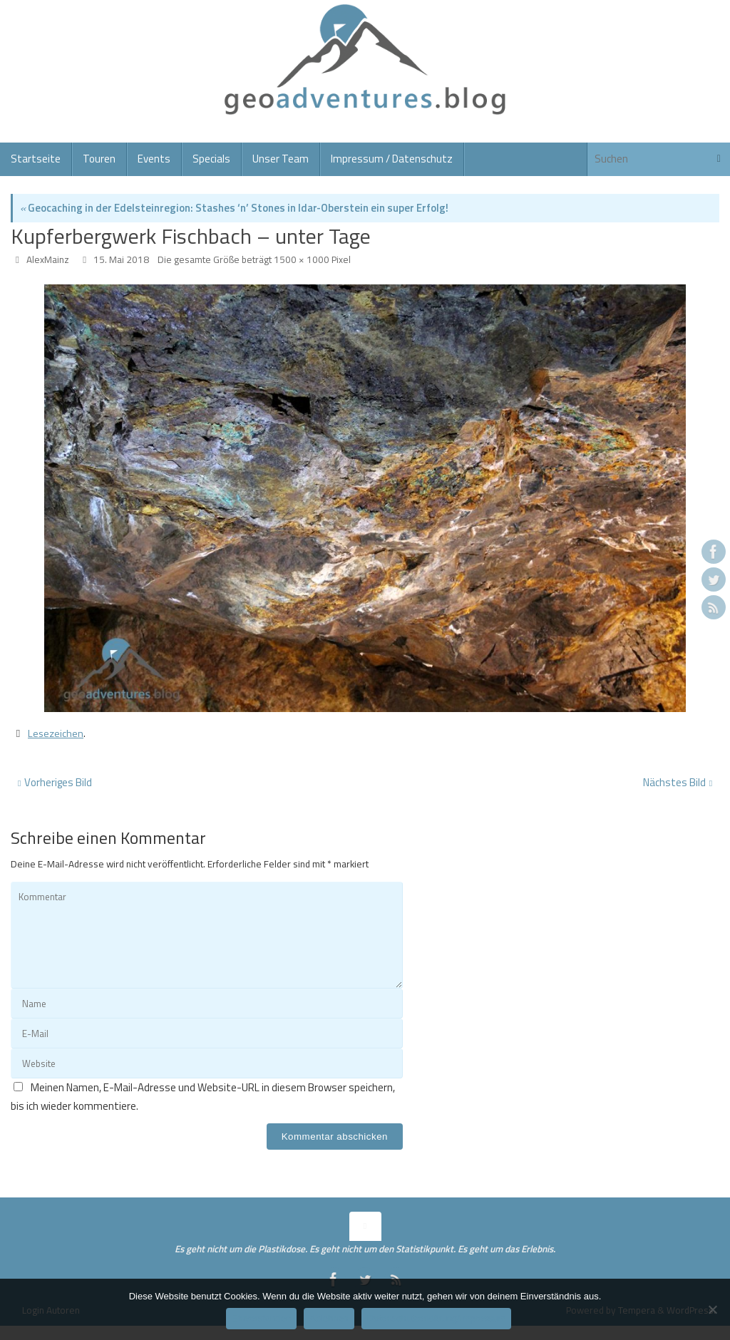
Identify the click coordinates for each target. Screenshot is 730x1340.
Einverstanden (261, 1318)
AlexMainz (47, 259)
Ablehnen (329, 1318)
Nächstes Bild (677, 782)
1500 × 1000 (301, 259)
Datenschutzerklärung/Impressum (436, 1318)
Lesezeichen (56, 733)
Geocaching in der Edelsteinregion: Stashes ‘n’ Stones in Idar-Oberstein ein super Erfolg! (234, 208)
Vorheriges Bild (55, 782)
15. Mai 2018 (121, 259)
